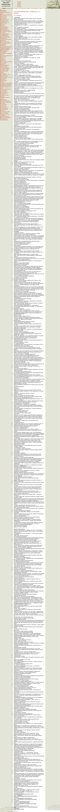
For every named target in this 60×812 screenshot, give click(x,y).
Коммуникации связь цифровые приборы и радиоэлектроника (5, 48)
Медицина (3, 64)
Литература (3, 56)
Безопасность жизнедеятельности (5, 21)
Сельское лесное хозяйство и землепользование (4, 115)
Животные (3, 40)
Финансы (3, 79)
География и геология (6, 31)
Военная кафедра (5, 30)
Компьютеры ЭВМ (5, 111)
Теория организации (6, 89)
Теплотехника (4, 90)
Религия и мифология (6, 102)
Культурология (4, 113)
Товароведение (4, 92)
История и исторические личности (5, 46)
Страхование (4, 107)
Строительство (4, 108)
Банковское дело (5, 19)
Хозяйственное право (6, 83)
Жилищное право (5, 41)
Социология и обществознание (4, 119)
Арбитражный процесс (6, 14)
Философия (4, 78)
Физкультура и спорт (6, 77)
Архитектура (4, 16)
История (3, 110)
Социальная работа (5, 117)
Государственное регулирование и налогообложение (4, 34)
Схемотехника (4, 109)
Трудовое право (5, 69)
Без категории (4, 75)
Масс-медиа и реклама (6, 61)
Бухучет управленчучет (3, 26)
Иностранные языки (6, 74)
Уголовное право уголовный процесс (4, 68)
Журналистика (4, 71)
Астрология (3, 17)
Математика (3, 62)
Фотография (4, 80)
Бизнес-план (4, 23)
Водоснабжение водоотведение (4, 28)
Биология (3, 24)
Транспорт (3, 93)
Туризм (2, 96)
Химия (2, 72)
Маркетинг (3, 60)
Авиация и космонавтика (3, 11)
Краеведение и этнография (4, 52)
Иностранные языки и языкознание (5, 44)
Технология (3, 91)
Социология (4, 104)
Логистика (3, 59)
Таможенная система (6, 85)
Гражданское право (5, 37)
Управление (4, 99)
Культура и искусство (6, 55)
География (3, 73)
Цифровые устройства (6, 84)
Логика (2, 58)
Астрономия (4, 18)
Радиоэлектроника (5, 100)
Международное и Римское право (4, 66)
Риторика (3, 103)
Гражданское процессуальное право (5, 39)
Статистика (3, 105)
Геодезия (3, 32)
